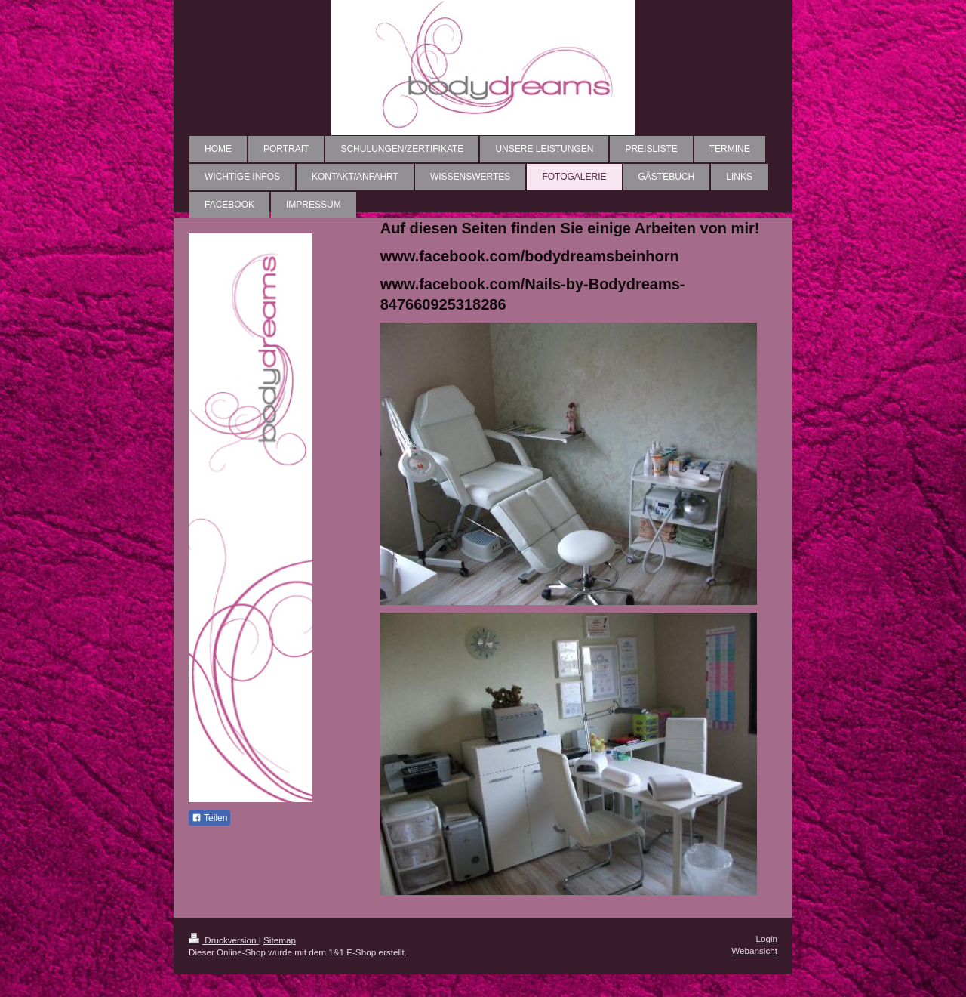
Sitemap (279, 940)
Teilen (209, 818)
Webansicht (754, 950)
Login (766, 938)
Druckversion (224, 940)
